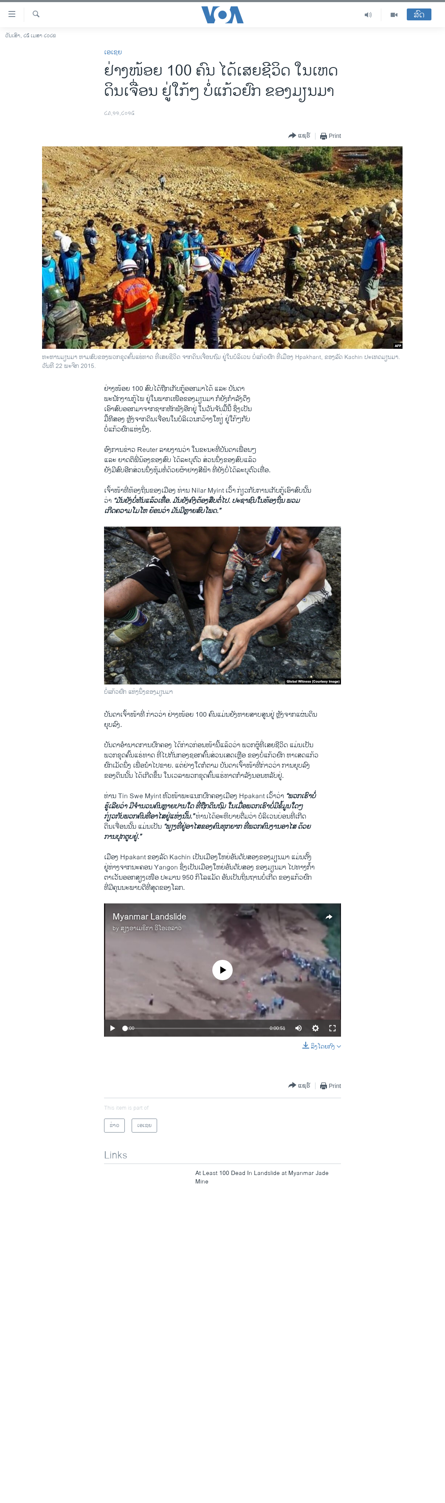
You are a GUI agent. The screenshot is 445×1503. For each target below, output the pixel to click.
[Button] (299, 136)
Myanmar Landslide (149, 917)
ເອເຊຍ (113, 52)
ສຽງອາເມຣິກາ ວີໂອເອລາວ (151, 928)
